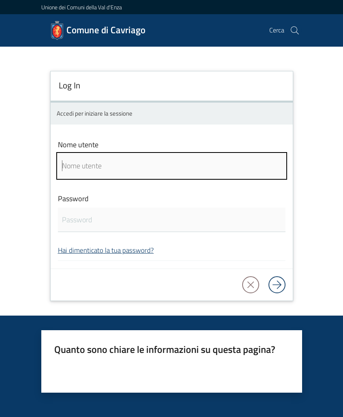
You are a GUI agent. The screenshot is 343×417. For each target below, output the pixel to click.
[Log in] (276, 284)
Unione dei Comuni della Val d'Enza (81, 7)
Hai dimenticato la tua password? (106, 250)
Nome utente (78, 144)
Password (73, 198)
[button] (295, 30)
